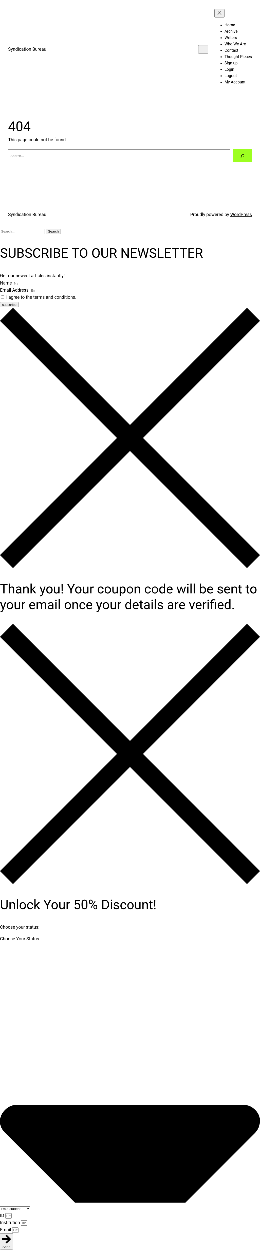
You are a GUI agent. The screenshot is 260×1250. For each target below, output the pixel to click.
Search (53, 231)
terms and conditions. (54, 297)
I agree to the (41, 297)
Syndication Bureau (27, 49)
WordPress (241, 214)
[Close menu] (219, 13)
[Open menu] (203, 49)
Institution (10, 1222)
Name (6, 283)
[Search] (242, 155)
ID (2, 1215)
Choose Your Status (19, 938)
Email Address (15, 290)
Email (6, 1229)
